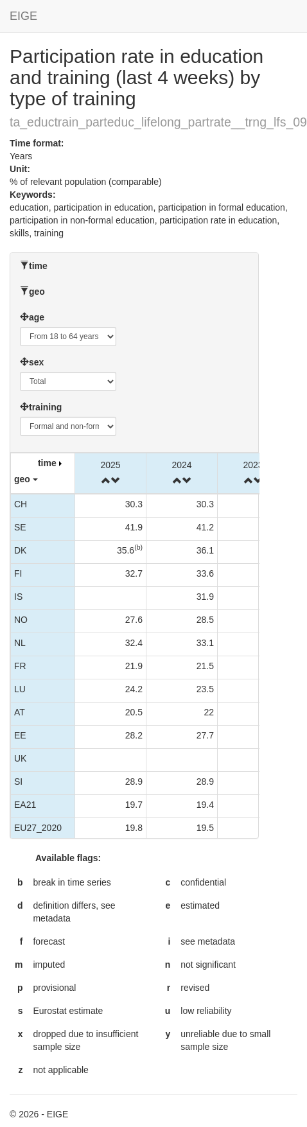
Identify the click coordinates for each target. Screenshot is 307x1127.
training (45, 407)
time (38, 266)
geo (37, 291)
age (36, 317)
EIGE (23, 16)
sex (36, 362)
